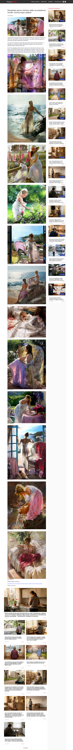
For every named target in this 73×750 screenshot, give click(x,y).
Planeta (12, 2)
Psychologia (58, 1)
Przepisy (50, 1)
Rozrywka (44, 1)
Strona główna (35, 1)
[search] (65, 1)
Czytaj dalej (25, 747)
